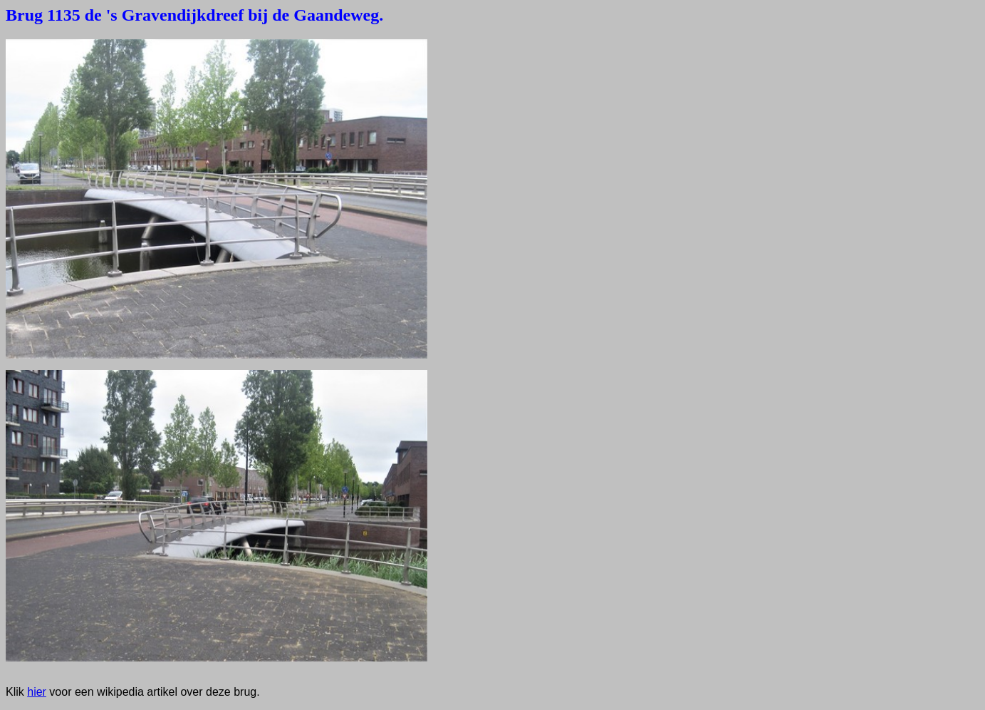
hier (36, 692)
